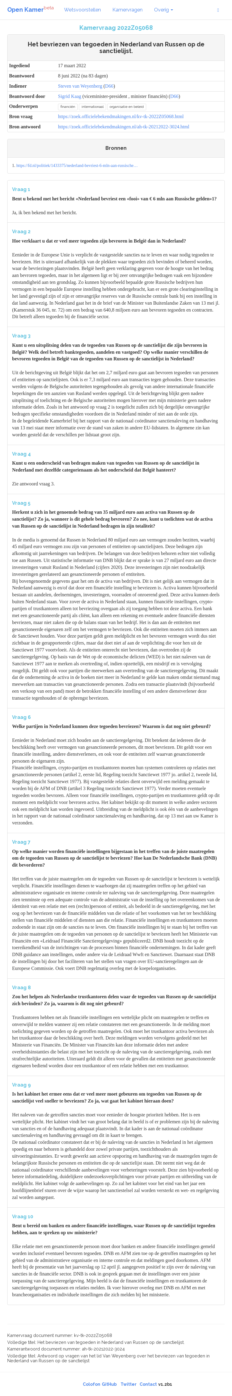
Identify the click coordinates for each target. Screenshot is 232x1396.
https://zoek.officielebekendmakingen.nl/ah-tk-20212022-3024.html (123, 126)
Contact (148, 1384)
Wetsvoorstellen (82, 10)
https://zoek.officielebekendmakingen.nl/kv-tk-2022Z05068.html (121, 116)
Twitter (129, 1384)
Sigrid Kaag (69, 96)
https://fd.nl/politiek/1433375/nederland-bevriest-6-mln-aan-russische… (77, 165)
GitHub (109, 1384)
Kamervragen (127, 10)
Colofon (91, 1384)
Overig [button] (163, 10)
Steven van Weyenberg (80, 86)
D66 (109, 86)
